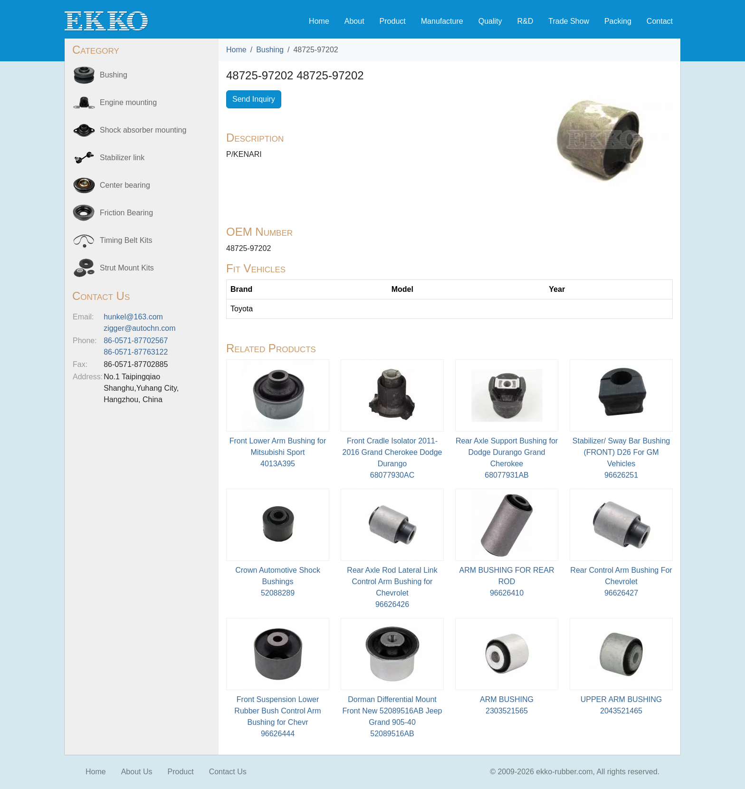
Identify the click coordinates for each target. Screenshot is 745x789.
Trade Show (568, 21)
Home (319, 21)
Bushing (270, 50)
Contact (660, 21)
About (354, 21)
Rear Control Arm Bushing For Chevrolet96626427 (621, 581)
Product (393, 21)
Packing (617, 21)
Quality (490, 21)
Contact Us (228, 772)
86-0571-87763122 (136, 352)
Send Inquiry (253, 99)
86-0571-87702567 (136, 341)
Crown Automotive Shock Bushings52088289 (277, 581)
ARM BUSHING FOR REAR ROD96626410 (506, 581)
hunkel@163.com (133, 317)
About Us (137, 772)
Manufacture (442, 21)
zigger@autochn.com (139, 328)
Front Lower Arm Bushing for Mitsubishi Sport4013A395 (277, 452)
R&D (525, 21)
